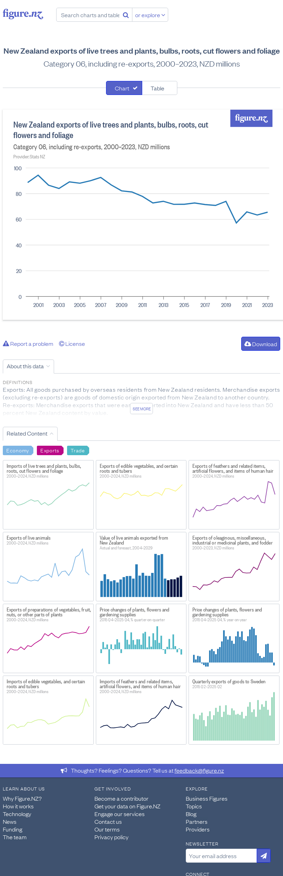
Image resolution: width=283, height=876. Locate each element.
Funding (12, 829)
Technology (17, 813)
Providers (198, 829)
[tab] (124, 88)
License (72, 343)
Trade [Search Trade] (78, 450)
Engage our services (119, 813)
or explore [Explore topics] (150, 15)
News (10, 821)
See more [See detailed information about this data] (142, 408)
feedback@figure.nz (199, 770)
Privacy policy (111, 837)
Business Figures (207, 798)
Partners (197, 821)
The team (15, 837)
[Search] (126, 15)
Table (157, 88)
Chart (122, 88)
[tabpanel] (141, 215)
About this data (25, 366)
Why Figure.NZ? (22, 798)
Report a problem (28, 343)
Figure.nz (23, 14)
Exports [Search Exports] (49, 450)
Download (260, 344)
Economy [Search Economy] (17, 450)
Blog (191, 813)
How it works (18, 806)
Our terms (107, 829)
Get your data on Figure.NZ (127, 806)
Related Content (27, 433)
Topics (194, 806)
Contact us (108, 821)
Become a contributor (121, 798)
